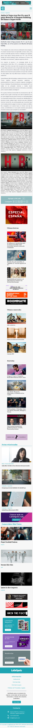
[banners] (16, 3)
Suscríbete (17, 702)
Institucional (16, 679)
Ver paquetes (9, 646)
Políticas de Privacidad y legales (16, 688)
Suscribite (8, 629)
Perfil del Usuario (16, 685)
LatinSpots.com (11, 724)
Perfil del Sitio (16, 682)
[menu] (31, 8)
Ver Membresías (9, 662)
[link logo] (3, 8)
